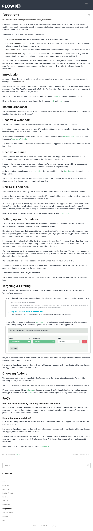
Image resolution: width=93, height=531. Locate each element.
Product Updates (8, 493)
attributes (56, 96)
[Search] (46, 465)
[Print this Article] (89, 15)
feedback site (45, 446)
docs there (68, 171)
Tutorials (5, 501)
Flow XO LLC (38, 526)
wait (29, 393)
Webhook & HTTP (70, 136)
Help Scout (57, 526)
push (52, 101)
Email (37, 171)
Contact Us (18, 455)
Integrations (8, 508)
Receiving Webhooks (19, 139)
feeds (60, 101)
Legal (4, 520)
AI (3, 478)
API (3, 481)
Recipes (5, 497)
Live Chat (5, 489)
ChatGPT (5, 485)
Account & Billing (8, 512)
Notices (5, 516)
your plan (65, 213)
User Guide (6, 505)
